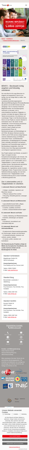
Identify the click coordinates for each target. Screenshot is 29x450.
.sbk (12, 270)
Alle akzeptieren (15, 436)
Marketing (23, 414)
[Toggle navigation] (26, 5)
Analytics (16, 414)
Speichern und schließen (15, 443)
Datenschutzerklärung (14, 447)
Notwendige (7, 414)
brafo (9, 270)
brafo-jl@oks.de (12, 293)
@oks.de (15, 270)
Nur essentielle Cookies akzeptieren (15, 440)
